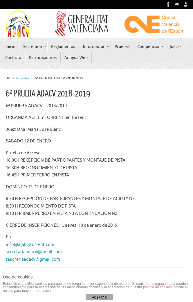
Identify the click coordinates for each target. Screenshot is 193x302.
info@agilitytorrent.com (30, 244)
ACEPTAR (99, 297)
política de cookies (157, 287)
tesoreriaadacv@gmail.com (33, 259)
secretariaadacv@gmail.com (34, 252)
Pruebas (25, 78)
